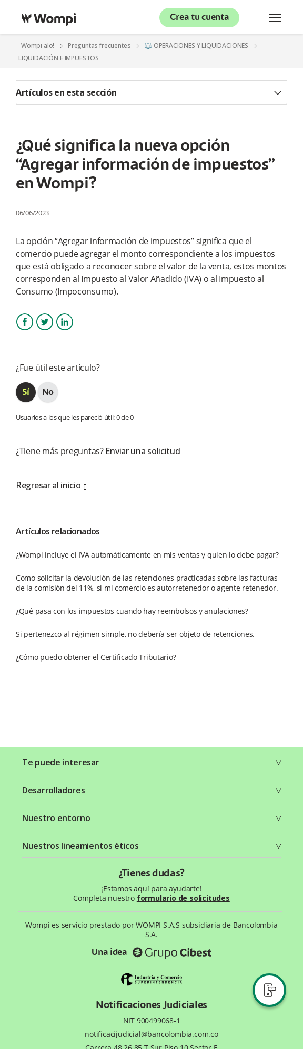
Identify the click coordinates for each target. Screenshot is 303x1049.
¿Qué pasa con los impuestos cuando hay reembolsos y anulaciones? (132, 611)
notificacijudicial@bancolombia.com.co (151, 1034)
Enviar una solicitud (142, 451)
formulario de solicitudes (183, 898)
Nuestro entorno (56, 818)
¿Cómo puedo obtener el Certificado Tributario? (96, 657)
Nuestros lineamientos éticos (80, 846)
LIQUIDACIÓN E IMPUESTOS (58, 58)
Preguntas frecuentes (99, 45)
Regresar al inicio (51, 485)
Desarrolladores (53, 790)
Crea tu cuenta (199, 18)
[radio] (26, 392)
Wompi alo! (37, 45)
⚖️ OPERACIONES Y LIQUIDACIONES (196, 45)
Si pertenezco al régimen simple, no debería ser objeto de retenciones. (135, 634)
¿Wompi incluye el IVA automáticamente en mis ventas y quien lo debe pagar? (147, 555)
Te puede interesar (60, 762)
